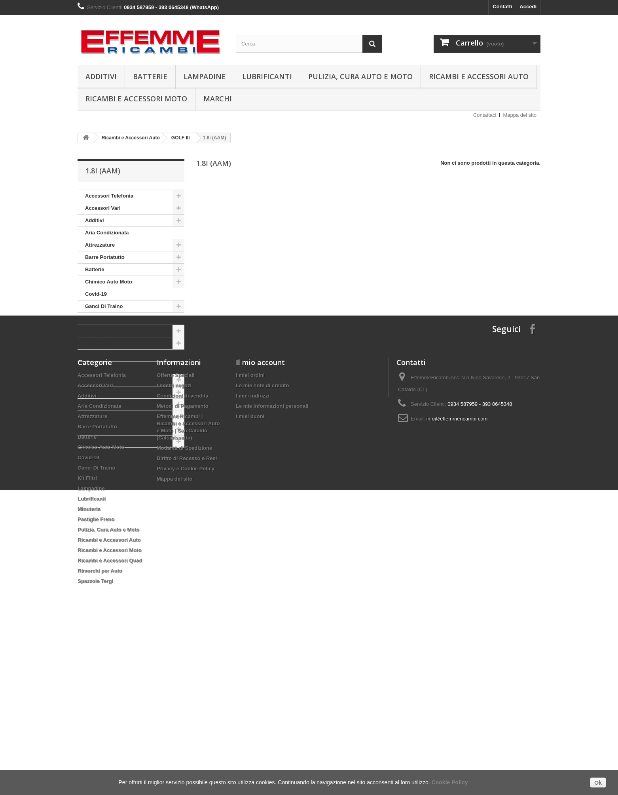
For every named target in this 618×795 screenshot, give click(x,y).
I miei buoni (250, 580)
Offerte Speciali (175, 539)
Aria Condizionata (107, 233)
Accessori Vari (103, 208)
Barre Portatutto (105, 257)
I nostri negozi (174, 549)
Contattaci (485, 115)
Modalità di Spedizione (184, 612)
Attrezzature (100, 245)
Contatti (502, 7)
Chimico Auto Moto (108, 282)
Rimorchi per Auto (107, 429)
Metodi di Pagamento (183, 570)
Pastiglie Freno (103, 368)
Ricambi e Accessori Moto (136, 98)
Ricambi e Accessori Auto (479, 76)
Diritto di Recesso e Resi (187, 622)
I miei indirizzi (252, 560)
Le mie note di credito (262, 549)
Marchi (217, 98)
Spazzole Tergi (103, 441)
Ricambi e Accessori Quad (117, 417)
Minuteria (96, 355)
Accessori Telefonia (109, 196)
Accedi (527, 7)
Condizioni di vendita (183, 560)
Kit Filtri (94, 318)
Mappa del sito (519, 115)
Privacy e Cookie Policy (185, 632)
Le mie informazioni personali (272, 570)
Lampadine (205, 76)
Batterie (150, 76)
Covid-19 (96, 294)
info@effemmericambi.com (457, 583)
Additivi (101, 76)
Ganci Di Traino (104, 306)
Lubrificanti (267, 76)
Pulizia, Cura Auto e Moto (360, 76)
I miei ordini (250, 539)
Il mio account (260, 526)
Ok (598, 783)
